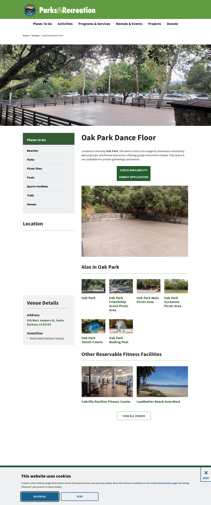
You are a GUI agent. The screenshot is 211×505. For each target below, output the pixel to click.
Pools (31, 177)
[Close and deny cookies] (205, 474)
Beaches (33, 150)
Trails (31, 195)
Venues (36, 35)
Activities (63, 24)
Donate (178, 24)
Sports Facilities (38, 186)
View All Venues (134, 426)
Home (26, 35)
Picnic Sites (35, 168)
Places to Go (37, 140)
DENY (79, 496)
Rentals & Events (132, 24)
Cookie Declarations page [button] (164, 483)
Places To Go (38, 24)
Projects (159, 24)
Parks (31, 159)
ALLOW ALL (39, 496)
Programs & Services (94, 24)
